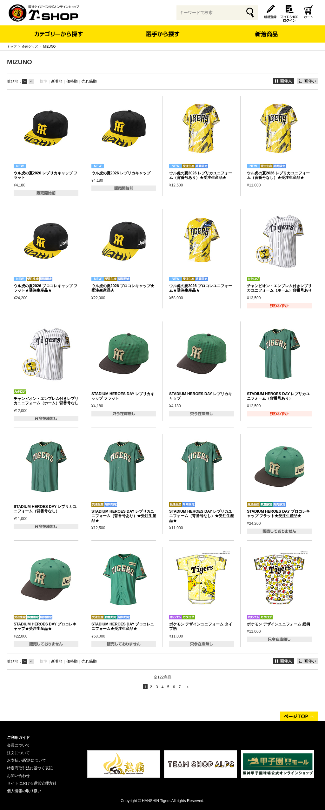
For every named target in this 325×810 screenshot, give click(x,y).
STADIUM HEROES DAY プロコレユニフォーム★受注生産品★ (122, 626)
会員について (18, 745)
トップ (12, 46)
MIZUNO (49, 46)
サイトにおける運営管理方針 (31, 783)
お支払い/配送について (26, 760)
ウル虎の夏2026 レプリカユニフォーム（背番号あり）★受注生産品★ (200, 175)
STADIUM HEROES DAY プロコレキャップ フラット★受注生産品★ (278, 513)
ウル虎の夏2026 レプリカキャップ (120, 173)
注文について (18, 753)
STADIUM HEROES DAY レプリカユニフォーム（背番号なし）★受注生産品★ (201, 516)
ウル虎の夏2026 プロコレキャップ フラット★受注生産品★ (45, 288)
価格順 (72, 81)
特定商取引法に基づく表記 (30, 768)
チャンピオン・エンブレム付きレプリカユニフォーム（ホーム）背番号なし (46, 400)
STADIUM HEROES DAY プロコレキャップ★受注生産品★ (45, 626)
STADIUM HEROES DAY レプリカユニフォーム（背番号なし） (45, 508)
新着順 (57, 81)
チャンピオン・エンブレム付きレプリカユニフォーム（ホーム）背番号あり (279, 288)
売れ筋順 (89, 81)
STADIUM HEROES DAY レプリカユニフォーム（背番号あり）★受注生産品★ (123, 516)
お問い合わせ (18, 775)
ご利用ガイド (18, 737)
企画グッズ (30, 46)
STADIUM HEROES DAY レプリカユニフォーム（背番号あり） (278, 396)
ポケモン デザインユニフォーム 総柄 (278, 624)
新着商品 (266, 29)
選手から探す (162, 34)
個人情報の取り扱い (24, 791)
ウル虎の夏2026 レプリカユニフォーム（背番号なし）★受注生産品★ (278, 175)
